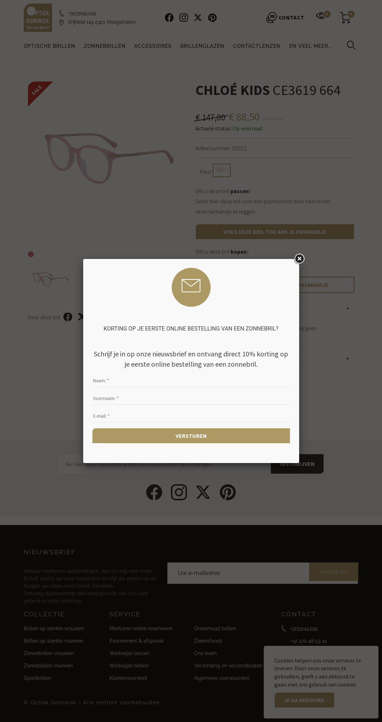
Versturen (191, 435)
